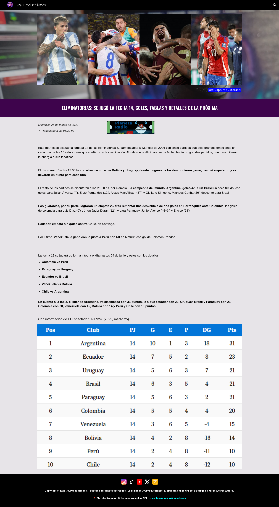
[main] (139, 90)
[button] (274, 5)
